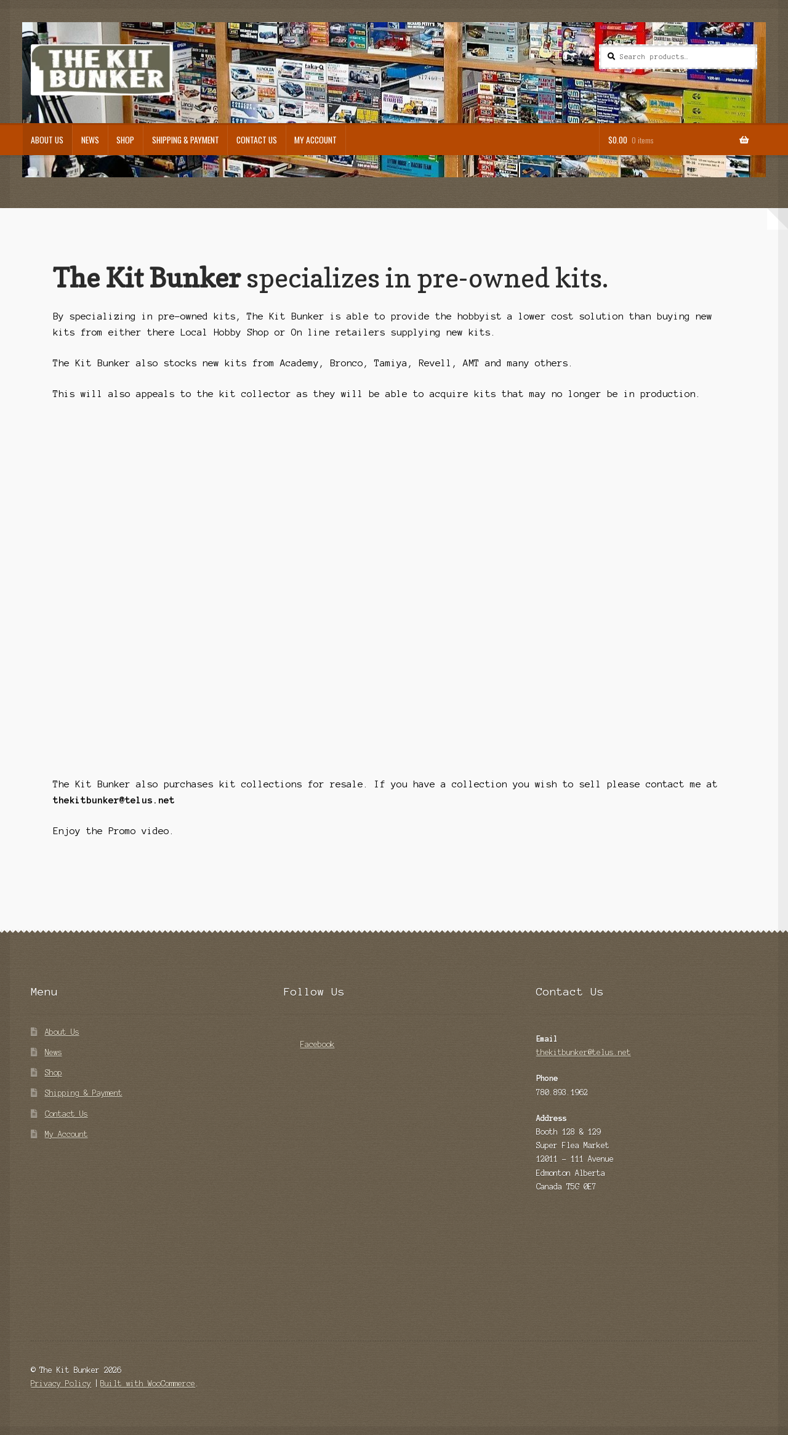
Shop (125, 140)
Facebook (309, 1040)
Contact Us (256, 140)
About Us (47, 140)
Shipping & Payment (185, 140)
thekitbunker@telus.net (583, 1052)
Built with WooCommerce (147, 1384)
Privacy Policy (61, 1384)
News (90, 140)
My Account (315, 140)
